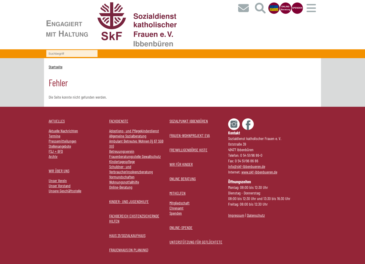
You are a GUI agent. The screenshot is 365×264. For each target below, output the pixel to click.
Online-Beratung (120, 187)
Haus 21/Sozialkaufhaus (127, 235)
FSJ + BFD (56, 151)
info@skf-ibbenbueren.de (246, 166)
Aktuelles (57, 121)
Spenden (175, 213)
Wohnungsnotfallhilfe (124, 181)
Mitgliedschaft (179, 202)
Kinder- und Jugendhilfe (129, 201)
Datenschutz (256, 215)
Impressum (236, 215)
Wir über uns (59, 170)
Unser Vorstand (60, 185)
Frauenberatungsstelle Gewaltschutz (135, 156)
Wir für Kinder (181, 164)
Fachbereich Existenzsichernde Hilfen (134, 218)
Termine (54, 135)
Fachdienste (118, 121)
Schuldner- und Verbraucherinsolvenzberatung (131, 169)
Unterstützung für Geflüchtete (195, 241)
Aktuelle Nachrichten (63, 130)
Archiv (53, 156)
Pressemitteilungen (62, 141)
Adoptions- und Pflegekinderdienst (134, 130)
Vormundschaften (122, 176)
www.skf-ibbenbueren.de (259, 171)
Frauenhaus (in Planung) (128, 249)
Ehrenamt (176, 208)
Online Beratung (182, 178)
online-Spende (181, 227)
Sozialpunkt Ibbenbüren (188, 121)
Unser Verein (58, 180)
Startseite (55, 66)
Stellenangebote (60, 146)
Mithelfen (177, 193)
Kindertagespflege (122, 161)
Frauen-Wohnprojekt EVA (189, 135)
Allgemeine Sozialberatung (127, 135)
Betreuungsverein (121, 151)
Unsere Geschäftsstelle (65, 190)
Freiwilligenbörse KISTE (188, 149)
